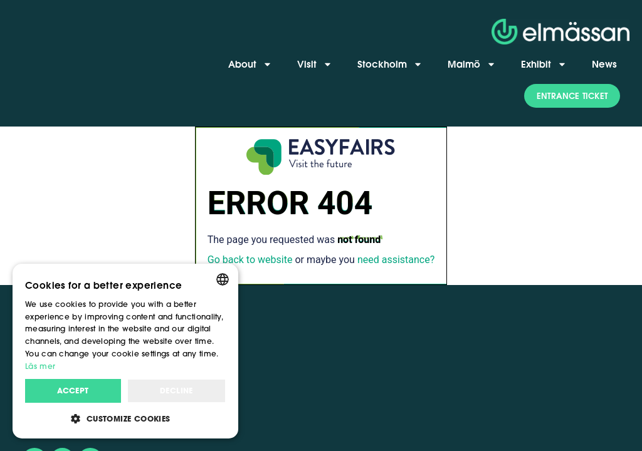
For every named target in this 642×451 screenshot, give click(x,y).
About (250, 64)
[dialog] (125, 351)
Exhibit (544, 64)
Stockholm (390, 64)
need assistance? (395, 260)
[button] (572, 96)
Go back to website (250, 260)
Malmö (472, 64)
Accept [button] (72, 390)
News (604, 64)
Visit (314, 64)
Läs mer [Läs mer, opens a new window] (40, 366)
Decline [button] (176, 390)
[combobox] (222, 279)
